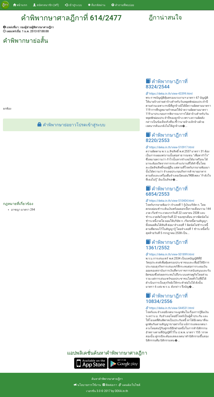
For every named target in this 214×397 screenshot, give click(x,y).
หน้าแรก (21, 5)
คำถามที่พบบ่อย (122, 5)
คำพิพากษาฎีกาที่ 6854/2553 (167, 191)
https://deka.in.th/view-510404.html (170, 200)
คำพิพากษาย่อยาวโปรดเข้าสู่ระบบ (71, 124)
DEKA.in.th (121, 391)
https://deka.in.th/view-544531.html (170, 308)
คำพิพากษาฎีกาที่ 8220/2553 (167, 137)
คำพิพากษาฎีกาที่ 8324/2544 (167, 84)
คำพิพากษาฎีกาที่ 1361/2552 (167, 244)
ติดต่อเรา (109, 385)
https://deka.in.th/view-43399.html (169, 93)
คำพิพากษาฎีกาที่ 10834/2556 (167, 298)
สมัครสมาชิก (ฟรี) (46, 5)
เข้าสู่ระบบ (73, 5)
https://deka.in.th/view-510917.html (170, 147)
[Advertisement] (71, 74)
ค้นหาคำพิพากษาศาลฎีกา (107, 378)
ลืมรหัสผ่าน (96, 5)
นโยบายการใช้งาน (87, 385)
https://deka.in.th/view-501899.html (170, 254)
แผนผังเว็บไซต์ (129, 385)
